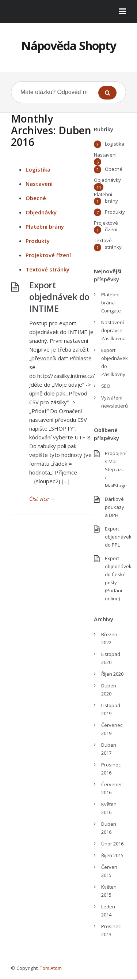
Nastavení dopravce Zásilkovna (113, 330)
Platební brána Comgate (111, 302)
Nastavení (39, 183)
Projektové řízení (48, 255)
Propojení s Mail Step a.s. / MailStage (116, 469)
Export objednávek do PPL (118, 536)
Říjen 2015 (112, 855)
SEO (105, 386)
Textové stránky (47, 269)
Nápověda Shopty (68, 45)
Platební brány (45, 226)
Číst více (42, 498)
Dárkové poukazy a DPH (114, 507)
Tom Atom (51, 968)
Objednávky (41, 212)
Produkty (38, 240)
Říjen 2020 (112, 674)
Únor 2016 (112, 843)
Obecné (36, 198)
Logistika (38, 169)
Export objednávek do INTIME (59, 296)
